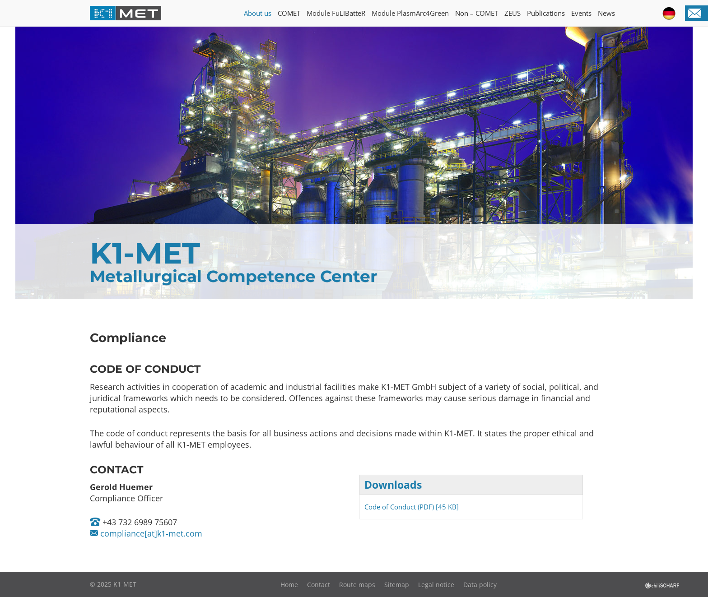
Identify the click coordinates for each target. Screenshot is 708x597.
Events (581, 13)
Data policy (480, 584)
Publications (546, 13)
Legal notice (436, 584)
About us (257, 13)
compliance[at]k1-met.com (150, 533)
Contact (318, 584)
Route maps (357, 584)
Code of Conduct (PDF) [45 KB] (411, 506)
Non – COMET (476, 13)
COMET (289, 13)
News (606, 13)
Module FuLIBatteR (336, 13)
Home (289, 584)
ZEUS (512, 13)
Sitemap (396, 584)
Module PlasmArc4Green (410, 13)
